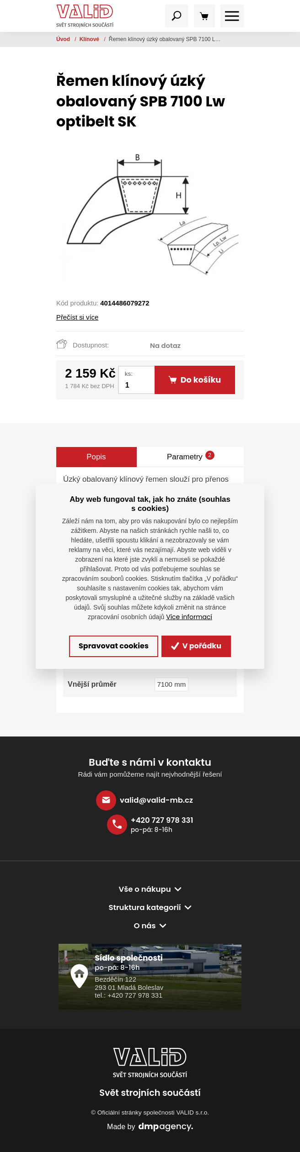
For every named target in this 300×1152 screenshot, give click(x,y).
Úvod (63, 39)
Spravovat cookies (114, 646)
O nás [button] (144, 926)
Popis (96, 456)
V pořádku (196, 646)
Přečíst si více (77, 317)
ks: (129, 373)
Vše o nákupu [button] (144, 889)
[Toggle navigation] (176, 16)
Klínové (90, 39)
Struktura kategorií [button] (144, 907)
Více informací (189, 616)
